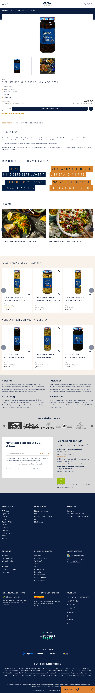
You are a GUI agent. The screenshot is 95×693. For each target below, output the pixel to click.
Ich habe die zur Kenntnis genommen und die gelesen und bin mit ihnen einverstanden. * (28, 463)
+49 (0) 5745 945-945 (64, 469)
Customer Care (40, 558)
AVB (36, 566)
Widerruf (38, 561)
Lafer (36, 514)
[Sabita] (31, 425)
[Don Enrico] (80, 425)
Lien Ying (6, 530)
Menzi (36, 519)
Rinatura (70, 511)
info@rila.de (61, 456)
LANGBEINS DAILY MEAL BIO (78, 516)
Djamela (5, 514)
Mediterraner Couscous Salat (65, 241)
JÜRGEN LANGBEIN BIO (76, 514)
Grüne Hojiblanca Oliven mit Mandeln (14, 299)
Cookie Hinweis (40, 577)
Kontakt (37, 572)
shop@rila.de (61, 474)
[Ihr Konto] (85, 4)
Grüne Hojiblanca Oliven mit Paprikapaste (47, 299)
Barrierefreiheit (40, 580)
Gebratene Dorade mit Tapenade (19, 241)
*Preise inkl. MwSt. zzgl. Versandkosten (80, 103)
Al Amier (5, 511)
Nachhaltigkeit (8, 558)
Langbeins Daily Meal (43, 516)
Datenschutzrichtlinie (13, 460)
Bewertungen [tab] (37, 123)
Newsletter (6, 572)
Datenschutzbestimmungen (25, 463)
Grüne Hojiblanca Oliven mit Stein (74, 299)
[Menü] (3, 4)
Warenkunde (7, 561)
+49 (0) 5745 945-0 (63, 451)
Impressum (39, 569)
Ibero (4, 519)
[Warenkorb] (92, 4)
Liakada (5, 527)
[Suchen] (6, 4)
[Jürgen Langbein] (64, 425)
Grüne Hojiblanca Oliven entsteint (44, 356)
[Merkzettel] (88, 4)
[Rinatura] (47, 425)
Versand (37, 555)
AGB (15, 464)
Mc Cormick (39, 522)
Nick (4, 536)
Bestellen (44, 453)
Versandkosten (42, 685)
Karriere (5, 566)
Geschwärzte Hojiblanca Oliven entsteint (14, 356)
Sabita (4, 538)
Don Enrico (6, 516)
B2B (3, 564)
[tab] (7, 123)
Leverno (5, 525)
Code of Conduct (9, 569)
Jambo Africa (7, 522)
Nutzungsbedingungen (32, 460)
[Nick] (15, 425)
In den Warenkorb (49, 109)
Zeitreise (5, 555)
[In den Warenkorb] (29, 294)
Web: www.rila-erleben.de (77, 464)
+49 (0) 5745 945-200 (64, 461)
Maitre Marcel (7, 533)
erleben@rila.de (62, 464)
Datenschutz (39, 575)
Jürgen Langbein (41, 511)
